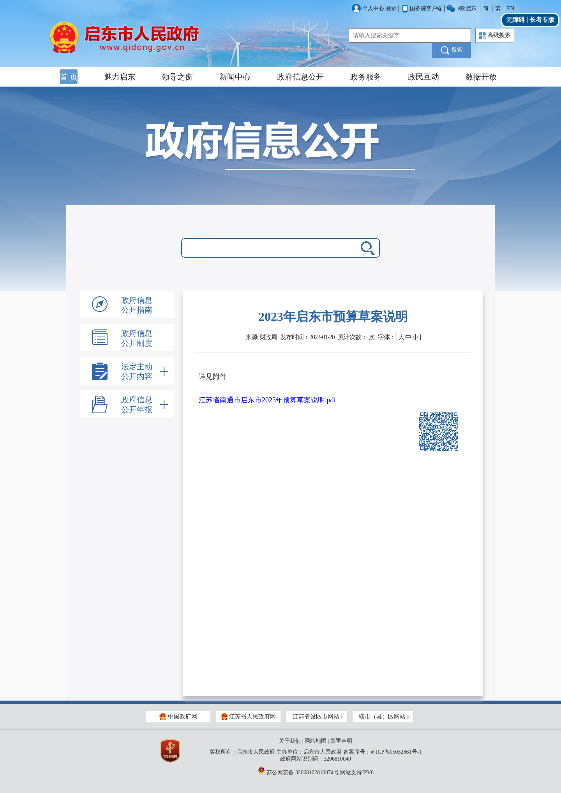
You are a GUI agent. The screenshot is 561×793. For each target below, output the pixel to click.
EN (510, 8)
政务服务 (365, 77)
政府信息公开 (300, 77)
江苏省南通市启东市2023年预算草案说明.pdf (267, 400)
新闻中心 (235, 77)
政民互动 (423, 77)
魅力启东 (119, 77)
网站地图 (315, 741)
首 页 (69, 77)
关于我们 (290, 741)
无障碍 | (517, 19)
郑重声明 (341, 741)
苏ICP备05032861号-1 (396, 752)
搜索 (452, 50)
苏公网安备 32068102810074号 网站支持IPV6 (316, 770)
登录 (391, 8)
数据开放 (481, 77)
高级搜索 (495, 35)
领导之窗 (177, 77)
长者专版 (541, 19)
